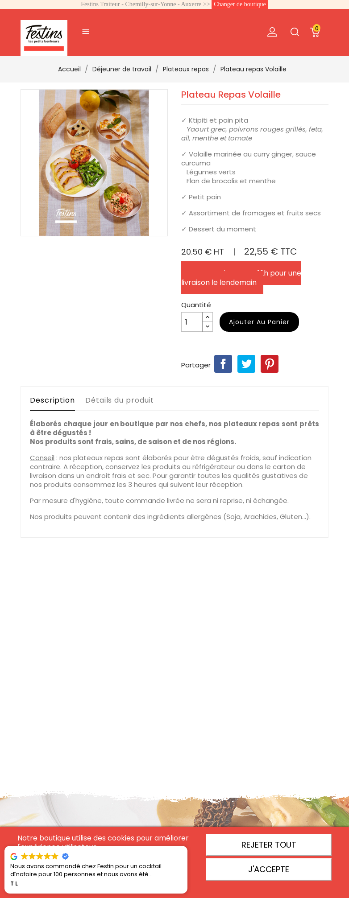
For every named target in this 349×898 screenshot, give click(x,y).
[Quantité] (192, 322)
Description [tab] (52, 400)
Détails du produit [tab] (119, 400)
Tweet (246, 364)
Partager (223, 364)
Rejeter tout (268, 844)
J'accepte (268, 869)
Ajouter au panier (259, 321)
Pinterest (269, 364)
